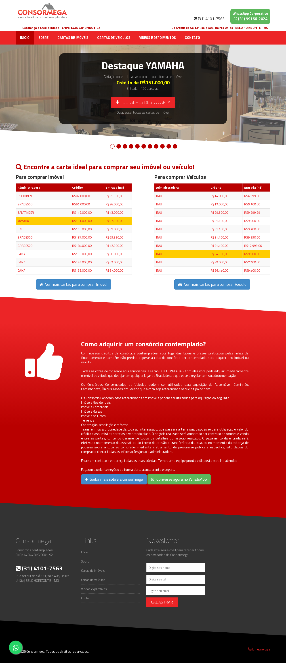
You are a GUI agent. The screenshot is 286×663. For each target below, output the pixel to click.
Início (24, 38)
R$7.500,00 (252, 262)
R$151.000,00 (82, 220)
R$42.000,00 (114, 212)
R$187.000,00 (82, 237)
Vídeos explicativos (94, 588)
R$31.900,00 (114, 196)
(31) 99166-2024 (250, 16)
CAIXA (21, 254)
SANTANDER (26, 212)
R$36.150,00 (219, 270)
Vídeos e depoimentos (157, 38)
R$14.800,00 (219, 196)
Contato (192, 38)
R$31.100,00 (219, 220)
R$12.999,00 (253, 245)
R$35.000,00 (114, 229)
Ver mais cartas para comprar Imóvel (73, 284)
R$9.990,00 (252, 237)
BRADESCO (25, 204)
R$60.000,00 (114, 254)
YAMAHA (23, 220)
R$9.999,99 (252, 212)
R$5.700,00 (252, 204)
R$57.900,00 (114, 220)
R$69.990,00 (114, 237)
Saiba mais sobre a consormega (114, 479)
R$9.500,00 (252, 220)
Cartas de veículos (113, 38)
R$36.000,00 (114, 204)
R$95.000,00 (81, 204)
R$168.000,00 (82, 229)
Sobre (43, 38)
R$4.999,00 (252, 196)
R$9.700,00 (252, 229)
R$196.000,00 (82, 270)
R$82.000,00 (81, 196)
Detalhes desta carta (143, 102)
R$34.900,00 (219, 254)
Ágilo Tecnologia (259, 649)
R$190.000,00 (82, 254)
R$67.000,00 (114, 262)
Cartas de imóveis (72, 38)
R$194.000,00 (82, 262)
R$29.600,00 (219, 212)
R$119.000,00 (82, 212)
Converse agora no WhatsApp (179, 479)
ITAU (20, 229)
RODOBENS (26, 196)
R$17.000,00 (219, 204)
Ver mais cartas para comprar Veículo (212, 284)
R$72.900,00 (114, 245)
